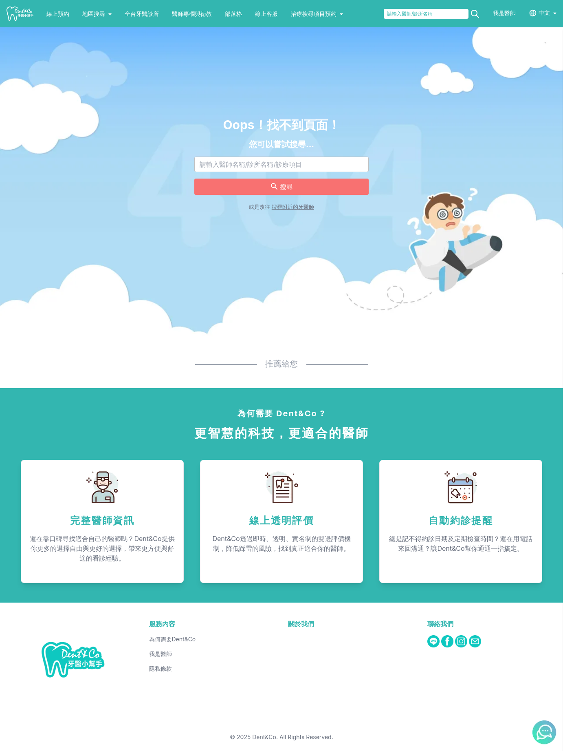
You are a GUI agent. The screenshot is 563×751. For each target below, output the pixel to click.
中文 (544, 12)
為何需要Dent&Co (172, 639)
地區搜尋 (97, 13)
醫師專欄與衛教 (192, 13)
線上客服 (266, 13)
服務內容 (162, 624)
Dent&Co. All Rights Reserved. (292, 736)
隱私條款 (160, 668)
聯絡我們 (440, 624)
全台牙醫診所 (142, 13)
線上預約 (57, 13)
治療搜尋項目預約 (317, 13)
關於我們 (301, 624)
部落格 (233, 13)
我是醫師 (504, 12)
